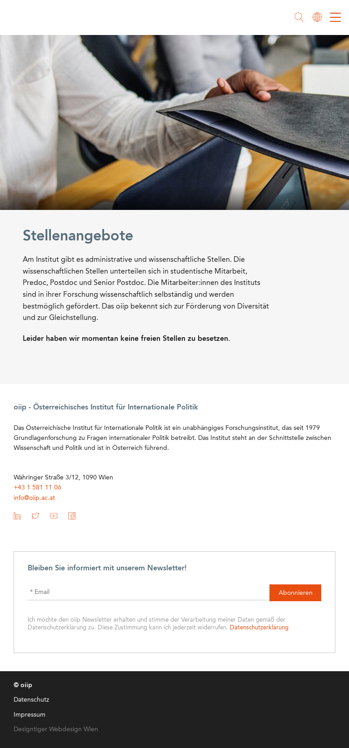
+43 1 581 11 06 (37, 487)
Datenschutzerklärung (259, 628)
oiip (34, 18)
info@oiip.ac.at (34, 498)
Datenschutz (31, 700)
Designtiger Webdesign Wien (56, 729)
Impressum (29, 715)
